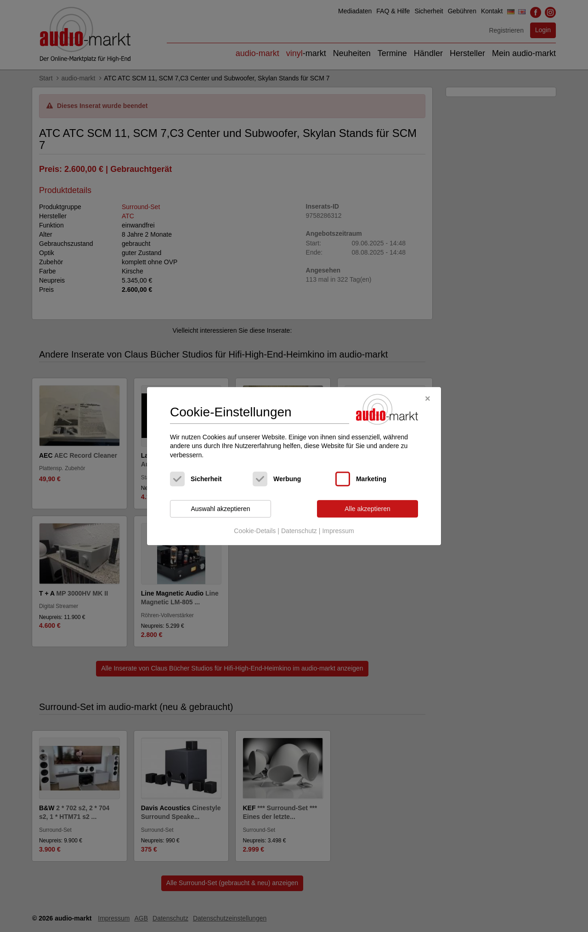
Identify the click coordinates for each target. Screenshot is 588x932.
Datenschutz (299, 530)
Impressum (338, 530)
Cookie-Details (255, 530)
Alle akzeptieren (367, 508)
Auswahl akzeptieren (220, 508)
